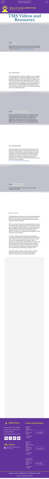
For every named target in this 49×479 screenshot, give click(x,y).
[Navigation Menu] (46, 2)
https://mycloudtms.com (26, 49)
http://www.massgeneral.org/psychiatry (19, 161)
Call (3, 2)
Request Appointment (24, 2)
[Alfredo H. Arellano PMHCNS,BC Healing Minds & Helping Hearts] (18, 9)
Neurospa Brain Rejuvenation (18, 185)
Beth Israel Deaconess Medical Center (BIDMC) (21, 111)
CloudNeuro (15, 213)
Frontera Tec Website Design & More (24, 477)
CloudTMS (14, 42)
